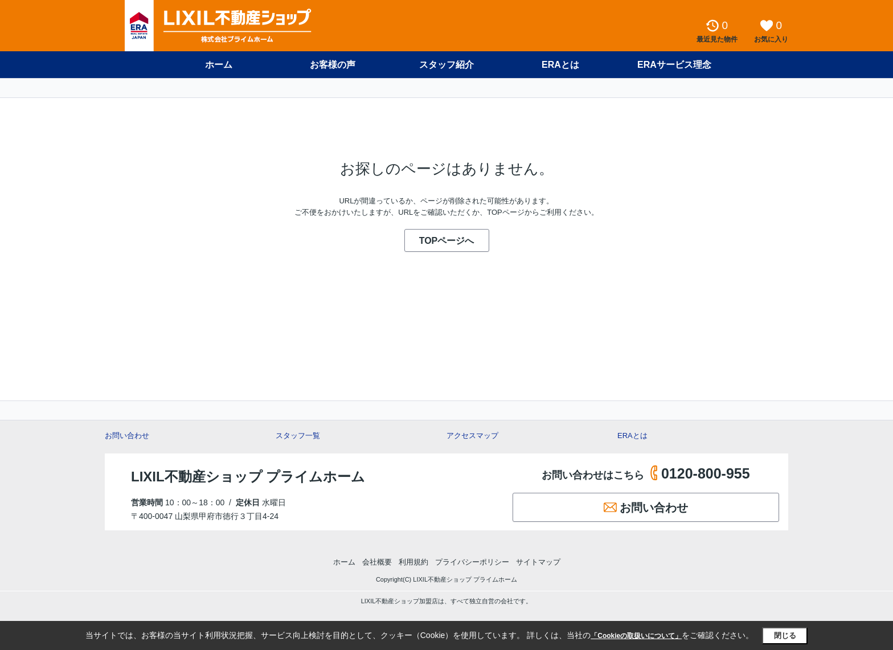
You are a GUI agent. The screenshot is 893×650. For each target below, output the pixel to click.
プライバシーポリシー (472, 562)
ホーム (218, 65)
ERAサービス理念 (674, 65)
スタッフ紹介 (446, 65)
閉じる (785, 635)
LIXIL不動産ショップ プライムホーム (248, 476)
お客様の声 (332, 65)
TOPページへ (446, 241)
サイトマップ (538, 562)
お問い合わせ (127, 435)
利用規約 (413, 562)
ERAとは (560, 65)
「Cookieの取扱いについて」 (636, 636)
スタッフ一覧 (298, 435)
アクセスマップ (472, 435)
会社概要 (377, 562)
